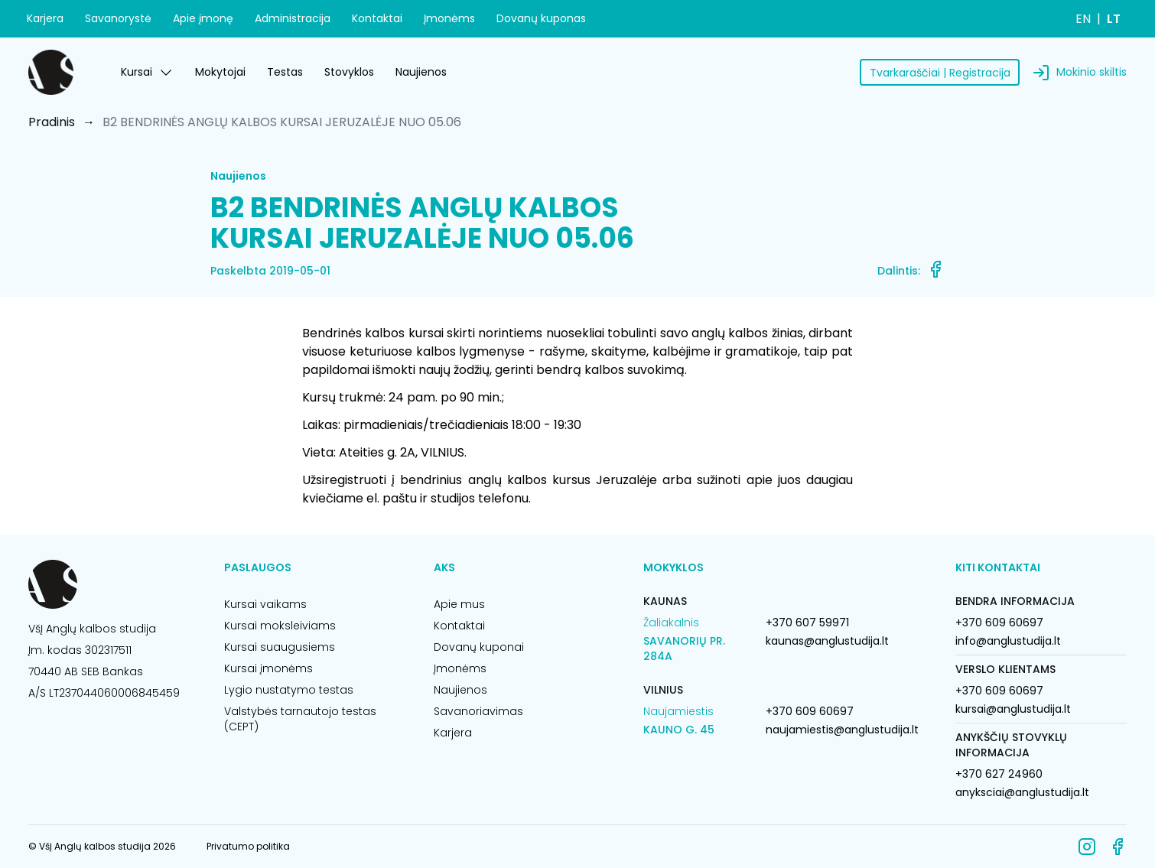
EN (1083, 19)
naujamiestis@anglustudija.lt (842, 729)
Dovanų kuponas (541, 18)
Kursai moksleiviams (280, 625)
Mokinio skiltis (1091, 72)
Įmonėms (449, 18)
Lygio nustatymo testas (288, 689)
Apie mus (459, 604)
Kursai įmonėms (268, 668)
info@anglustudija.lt (1008, 641)
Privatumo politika (248, 846)
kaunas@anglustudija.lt (827, 641)
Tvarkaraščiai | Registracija (940, 72)
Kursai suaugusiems (279, 647)
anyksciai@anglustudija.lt (1022, 792)
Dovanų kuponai (479, 647)
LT (1114, 19)
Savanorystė (118, 18)
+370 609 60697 (810, 711)
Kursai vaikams (265, 604)
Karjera (45, 18)
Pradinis (51, 122)
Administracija (292, 18)
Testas (285, 72)
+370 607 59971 (807, 622)
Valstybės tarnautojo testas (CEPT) (300, 719)
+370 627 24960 (999, 774)
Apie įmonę (203, 18)
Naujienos (421, 72)
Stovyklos (349, 72)
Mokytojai (220, 72)
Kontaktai (377, 18)
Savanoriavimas (478, 711)
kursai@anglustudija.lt (1013, 709)
